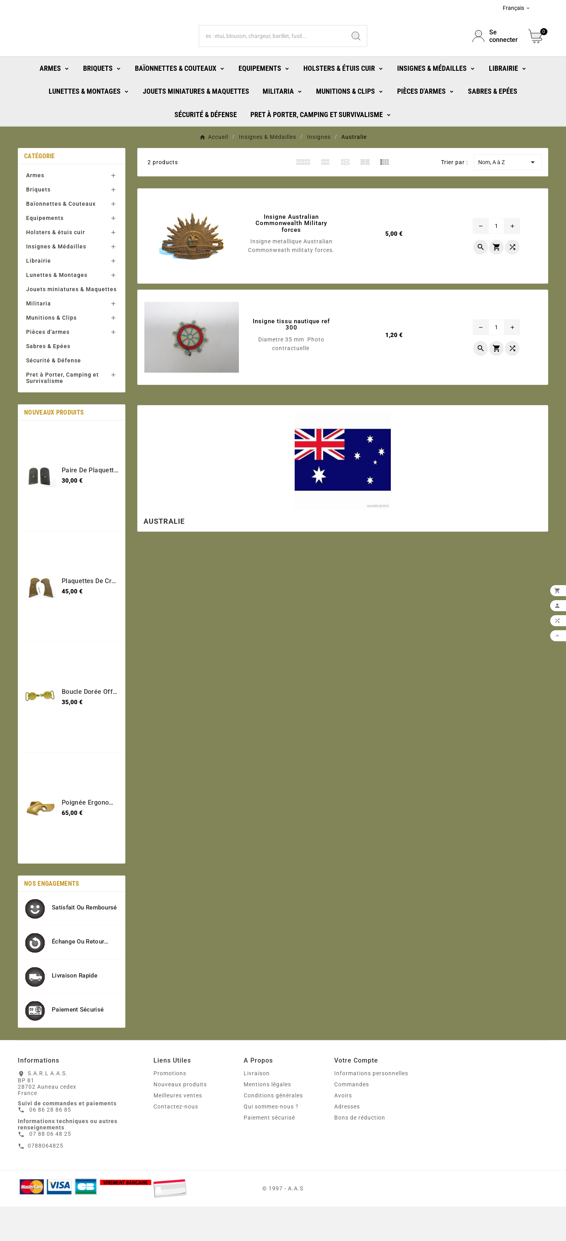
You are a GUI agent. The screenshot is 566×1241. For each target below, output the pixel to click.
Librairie (38, 295)
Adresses (347, 1141)
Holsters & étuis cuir (55, 266)
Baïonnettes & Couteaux (61, 238)
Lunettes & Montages (56, 309)
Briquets (38, 224)
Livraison (257, 1108)
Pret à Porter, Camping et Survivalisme (62, 412)
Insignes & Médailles (56, 281)
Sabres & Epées (48, 380)
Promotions (169, 1108)
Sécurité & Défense (53, 395)
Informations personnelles (371, 1108)
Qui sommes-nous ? (271, 1141)
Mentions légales (267, 1119)
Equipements (45, 252)
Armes (35, 210)
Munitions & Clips (51, 352)
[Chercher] (272, 53)
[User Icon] (495, 53)
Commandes (351, 1119)
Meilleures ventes (177, 1130)
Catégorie (39, 190)
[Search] (356, 53)
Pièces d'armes (48, 366)
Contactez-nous (175, 1141)
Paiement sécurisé (269, 1152)
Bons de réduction (359, 1152)
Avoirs (343, 1130)
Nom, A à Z (508, 196)
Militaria (38, 338)
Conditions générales (273, 1130)
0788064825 (45, 1180)
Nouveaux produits (180, 1119)
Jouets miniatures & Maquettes (71, 323)
